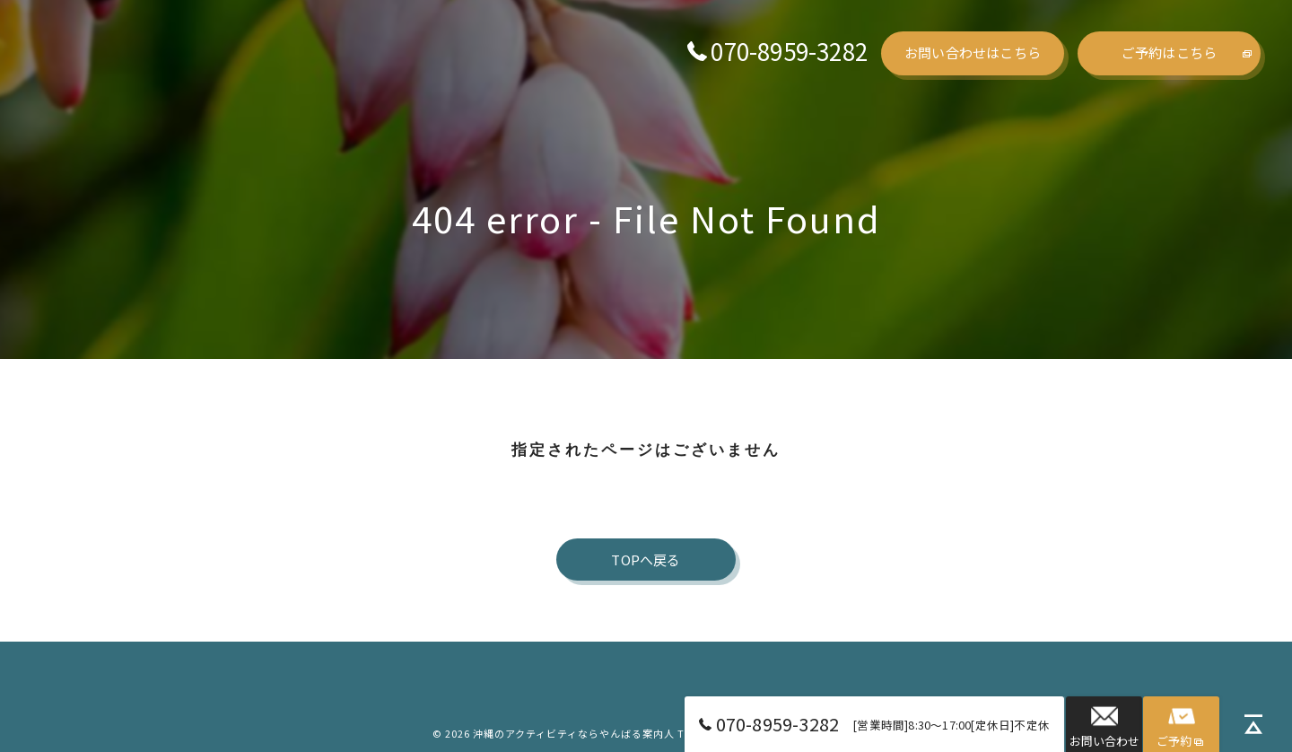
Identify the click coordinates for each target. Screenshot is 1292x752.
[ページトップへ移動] (1253, 726)
